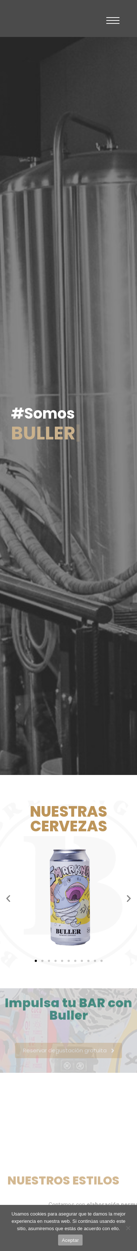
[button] (8, 898)
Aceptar (70, 1240)
